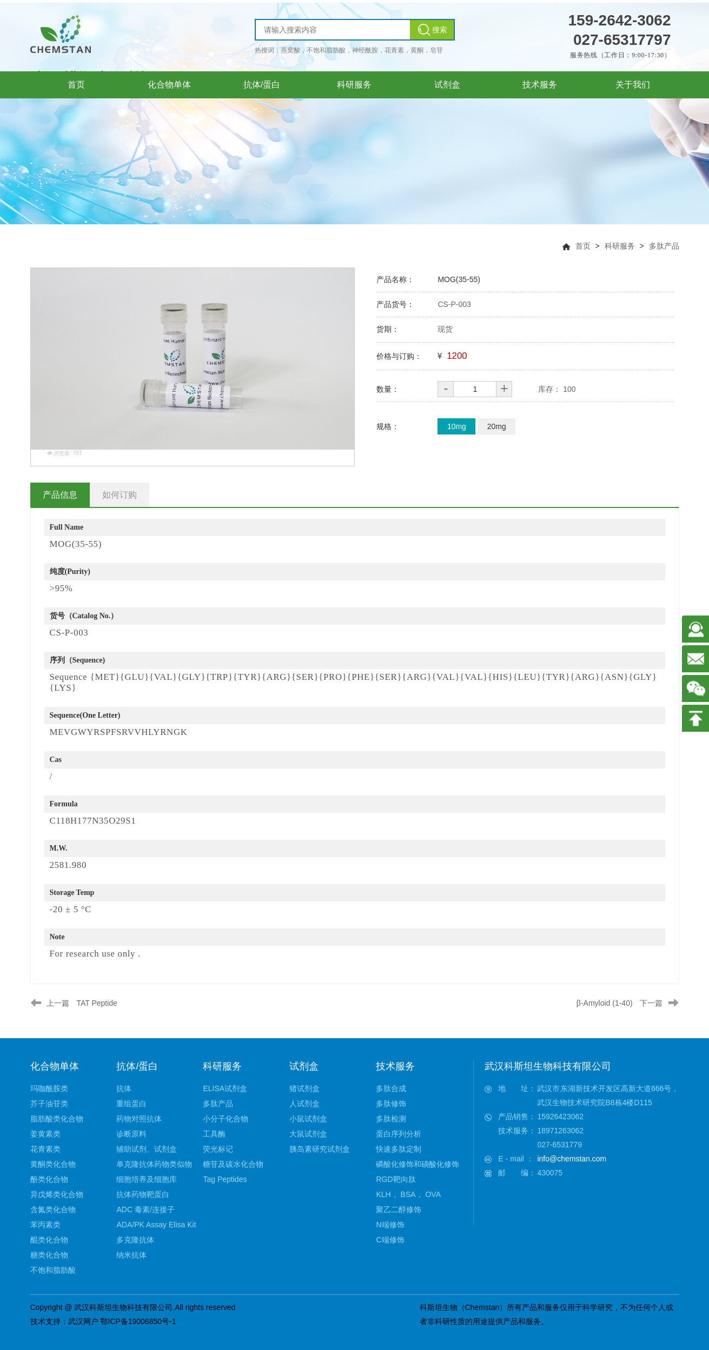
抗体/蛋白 (137, 1066)
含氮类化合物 (53, 1209)
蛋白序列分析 (398, 1134)
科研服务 (620, 246)
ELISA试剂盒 (225, 1088)
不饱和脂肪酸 (53, 1270)
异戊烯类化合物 (56, 1194)
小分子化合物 (225, 1118)
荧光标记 (218, 1149)
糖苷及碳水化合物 (233, 1164)
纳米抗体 (131, 1255)
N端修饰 (390, 1224)
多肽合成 (391, 1088)
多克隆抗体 (135, 1239)
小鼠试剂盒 (308, 1118)
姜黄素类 (45, 1134)
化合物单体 (54, 1066)
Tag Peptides (225, 1179)
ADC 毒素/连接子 (145, 1209)
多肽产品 (664, 246)
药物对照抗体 (139, 1118)
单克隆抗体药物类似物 (154, 1164)
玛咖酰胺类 (49, 1088)
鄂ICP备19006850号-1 (138, 1321)
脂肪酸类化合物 (56, 1118)
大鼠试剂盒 (308, 1134)
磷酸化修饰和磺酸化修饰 (417, 1164)
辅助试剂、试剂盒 (146, 1149)
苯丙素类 (45, 1224)
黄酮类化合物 (53, 1164)
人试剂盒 (304, 1103)
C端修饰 (390, 1239)
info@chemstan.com (571, 1158)
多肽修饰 (391, 1103)
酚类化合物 (49, 1179)
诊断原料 (131, 1134)
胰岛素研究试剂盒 (319, 1149)
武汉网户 (83, 1321)
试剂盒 (304, 1066)
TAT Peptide (96, 1003)
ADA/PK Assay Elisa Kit (156, 1224)
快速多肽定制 (398, 1149)
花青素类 (45, 1149)
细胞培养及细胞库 (146, 1179)
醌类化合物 (49, 1239)
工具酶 (214, 1134)
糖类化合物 (49, 1255)
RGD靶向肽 (395, 1179)
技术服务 (395, 1066)
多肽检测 (391, 1118)
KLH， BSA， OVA (408, 1194)
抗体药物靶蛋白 (142, 1194)
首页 (583, 246)
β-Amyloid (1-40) (605, 1003)
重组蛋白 (131, 1103)
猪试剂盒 (304, 1088)
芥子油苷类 (49, 1103)
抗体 (123, 1088)
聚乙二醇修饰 (398, 1209)
